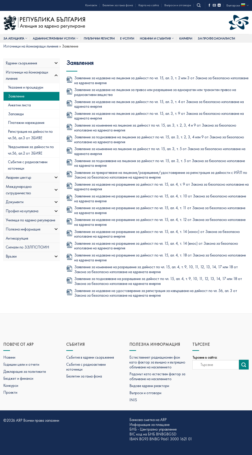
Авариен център (32, 177)
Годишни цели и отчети (21, 364)
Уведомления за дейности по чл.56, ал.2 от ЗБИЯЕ (31, 150)
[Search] (199, 5)
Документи (32, 201)
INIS (133, 399)
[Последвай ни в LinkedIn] (219, 5)
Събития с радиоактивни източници (27, 165)
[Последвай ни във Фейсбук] (209, 5)
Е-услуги (127, 38)
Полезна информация (32, 229)
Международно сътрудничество (32, 189)
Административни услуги (55, 38)
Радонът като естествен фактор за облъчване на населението (157, 376)
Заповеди (16, 113)
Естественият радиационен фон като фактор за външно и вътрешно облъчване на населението (157, 362)
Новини (9, 357)
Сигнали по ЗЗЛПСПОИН (27, 247)
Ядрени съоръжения (32, 63)
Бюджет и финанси (18, 378)
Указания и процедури (25, 87)
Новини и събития (157, 38)
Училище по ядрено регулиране (30, 220)
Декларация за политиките (24, 371)
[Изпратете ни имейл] (214, 5)
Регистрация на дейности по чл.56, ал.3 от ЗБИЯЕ (30, 134)
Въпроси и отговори (177, 5)
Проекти (10, 392)
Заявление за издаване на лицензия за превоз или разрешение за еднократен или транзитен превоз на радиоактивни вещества (155, 92)
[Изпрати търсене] (244, 365)
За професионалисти (216, 38)
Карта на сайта (149, 5)
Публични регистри (99, 38)
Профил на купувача (32, 210)
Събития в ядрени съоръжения (90, 357)
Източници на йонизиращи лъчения (30, 46)
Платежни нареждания (26, 122)
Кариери (185, 38)
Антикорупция (17, 238)
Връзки (32, 256)
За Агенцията (15, 38)
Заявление (16, 96)
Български (238, 5)
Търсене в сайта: (204, 357)
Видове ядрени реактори (149, 385)
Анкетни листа (19, 104)
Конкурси (10, 385)
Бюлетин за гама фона (118, 5)
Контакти (91, 5)
